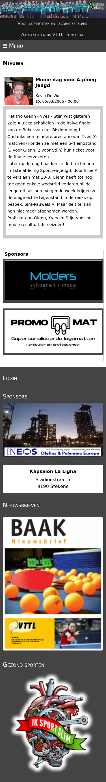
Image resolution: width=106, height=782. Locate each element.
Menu (13, 46)
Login (10, 378)
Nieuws (13, 63)
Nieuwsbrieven (21, 505)
